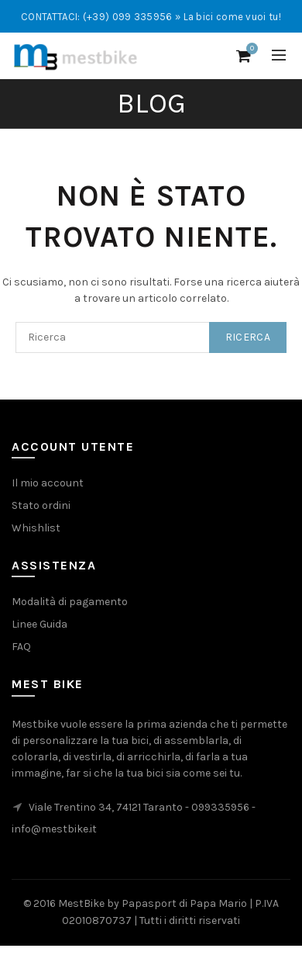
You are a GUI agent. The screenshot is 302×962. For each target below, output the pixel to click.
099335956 (220, 807)
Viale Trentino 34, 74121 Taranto (106, 807)
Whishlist (36, 528)
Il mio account (48, 483)
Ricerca (247, 337)
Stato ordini (41, 505)
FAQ (21, 646)
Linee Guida (39, 624)
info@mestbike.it (54, 829)
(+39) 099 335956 (128, 16)
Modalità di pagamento (70, 601)
